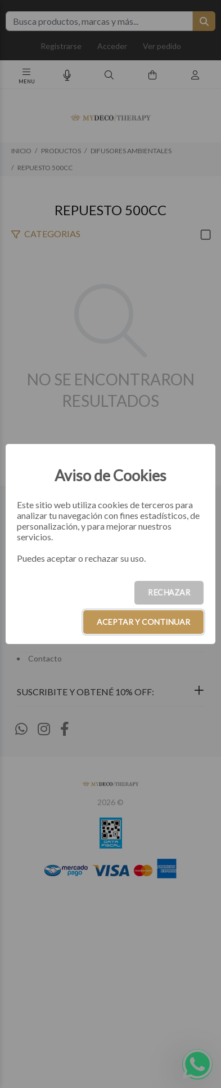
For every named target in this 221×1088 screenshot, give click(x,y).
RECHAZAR (169, 592)
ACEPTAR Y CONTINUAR (143, 622)
